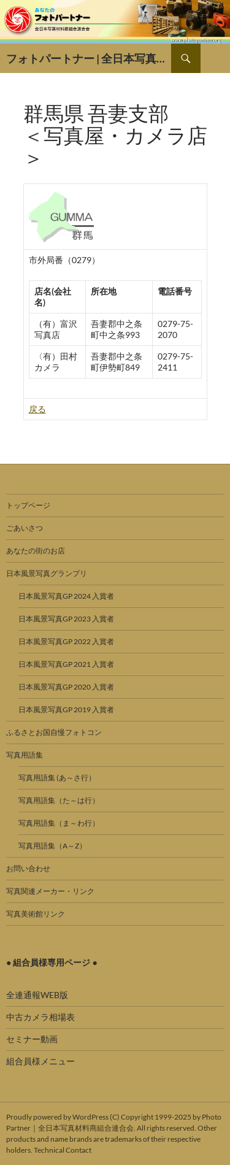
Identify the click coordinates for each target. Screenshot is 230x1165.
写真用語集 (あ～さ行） (57, 777)
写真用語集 (24, 754)
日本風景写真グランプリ (46, 573)
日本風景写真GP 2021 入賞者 (66, 664)
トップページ (28, 505)
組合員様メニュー (40, 1061)
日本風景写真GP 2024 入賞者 (66, 596)
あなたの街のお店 (35, 550)
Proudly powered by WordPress (57, 1116)
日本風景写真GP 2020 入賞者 (66, 686)
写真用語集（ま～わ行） (58, 823)
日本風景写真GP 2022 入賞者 (66, 641)
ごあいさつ (24, 528)
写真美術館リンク (35, 913)
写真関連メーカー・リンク (50, 891)
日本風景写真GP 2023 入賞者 (66, 618)
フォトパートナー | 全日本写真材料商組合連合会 (88, 58)
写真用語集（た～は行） (58, 800)
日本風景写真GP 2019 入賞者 (66, 709)
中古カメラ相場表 (40, 1017)
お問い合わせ (28, 868)
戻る (37, 409)
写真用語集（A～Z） (52, 845)
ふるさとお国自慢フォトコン (54, 732)
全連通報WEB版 (37, 995)
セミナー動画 (32, 1039)
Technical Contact (62, 1150)
